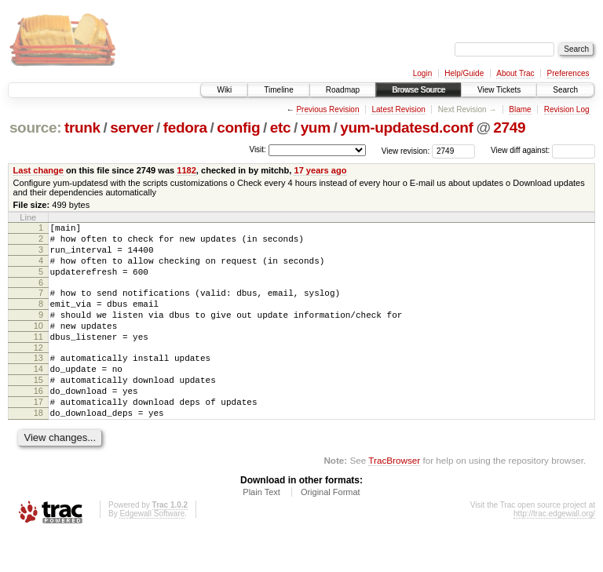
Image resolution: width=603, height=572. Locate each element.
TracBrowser (394, 498)
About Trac (515, 73)
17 (38, 434)
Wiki (224, 90)
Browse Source (418, 90)
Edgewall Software (152, 551)
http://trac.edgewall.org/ (554, 551)
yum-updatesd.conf (406, 127)
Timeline (278, 90)
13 (38, 381)
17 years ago (320, 170)
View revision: (406, 150)
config (238, 127)
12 (38, 371)
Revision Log (567, 109)
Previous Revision (327, 109)
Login (422, 73)
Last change (38, 170)
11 (38, 358)
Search (565, 90)
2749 (509, 127)
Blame (520, 109)
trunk (82, 127)
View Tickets (499, 90)
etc (280, 127)
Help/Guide (464, 73)
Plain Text (261, 529)
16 (38, 421)
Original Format (330, 529)
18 (38, 448)
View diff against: (543, 150)
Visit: (257, 149)
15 (38, 408)
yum (316, 127)
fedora (185, 127)
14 (38, 394)
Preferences (568, 73)
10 (38, 344)
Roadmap (343, 90)
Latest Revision (398, 109)
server (131, 127)
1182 (186, 170)
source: (35, 127)
